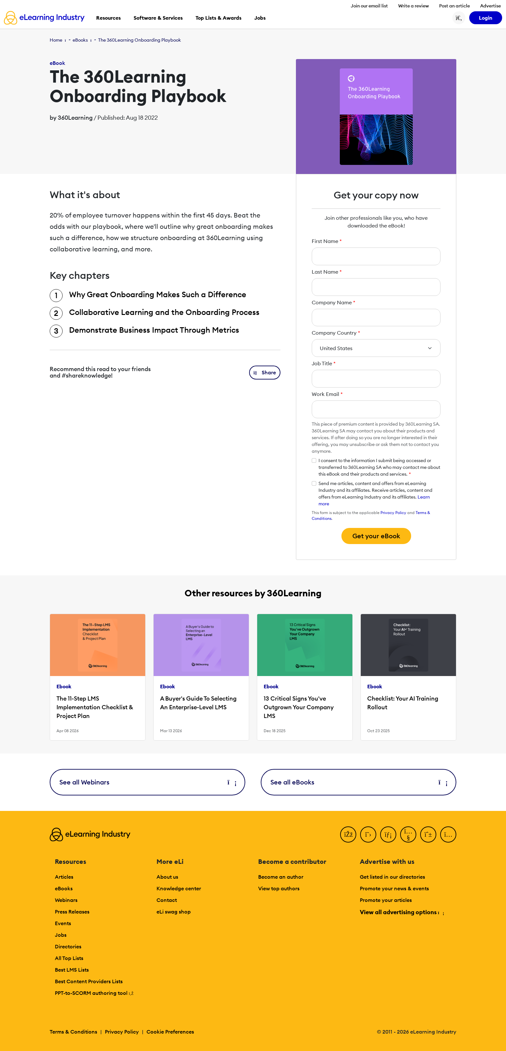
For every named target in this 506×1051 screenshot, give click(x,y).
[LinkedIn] (388, 834)
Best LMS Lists (72, 969)
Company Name (333, 302)
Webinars (66, 900)
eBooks (80, 40)
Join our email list (369, 6)
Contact (167, 900)
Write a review (413, 6)
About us (167, 877)
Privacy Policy (393, 512)
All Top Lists (69, 958)
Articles (64, 877)
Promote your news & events (394, 888)
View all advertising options (401, 912)
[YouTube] (408, 834)
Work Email (327, 394)
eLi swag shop (174, 911)
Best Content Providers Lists (89, 981)
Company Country (336, 332)
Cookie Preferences (170, 1031)
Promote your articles (386, 900)
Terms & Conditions (73, 1031)
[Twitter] (368, 834)
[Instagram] (448, 834)
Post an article (454, 6)
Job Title (324, 363)
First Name (327, 241)
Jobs (60, 935)
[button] (265, 372)
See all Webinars (147, 782)
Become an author (280, 877)
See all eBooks (358, 782)
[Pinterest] (428, 834)
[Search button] (458, 17)
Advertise (490, 6)
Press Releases (72, 911)
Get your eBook (376, 536)
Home (56, 40)
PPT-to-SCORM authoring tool (94, 993)
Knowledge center (179, 888)
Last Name (327, 271)
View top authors (278, 888)
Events (63, 923)
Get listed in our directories (392, 877)
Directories (68, 946)
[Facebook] (348, 834)
